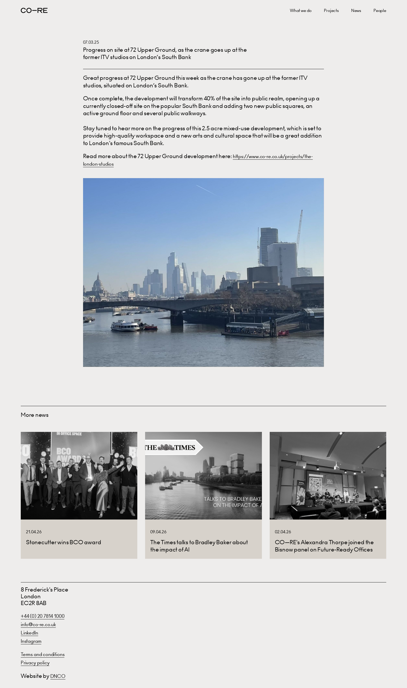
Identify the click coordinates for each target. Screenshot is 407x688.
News (356, 10)
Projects (331, 10)
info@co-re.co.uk (42, 624)
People (380, 10)
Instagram (34, 640)
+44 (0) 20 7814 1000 (47, 615)
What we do (300, 10)
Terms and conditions (48, 654)
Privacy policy (38, 662)
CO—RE (34, 10)
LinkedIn (31, 632)
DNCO (59, 675)
